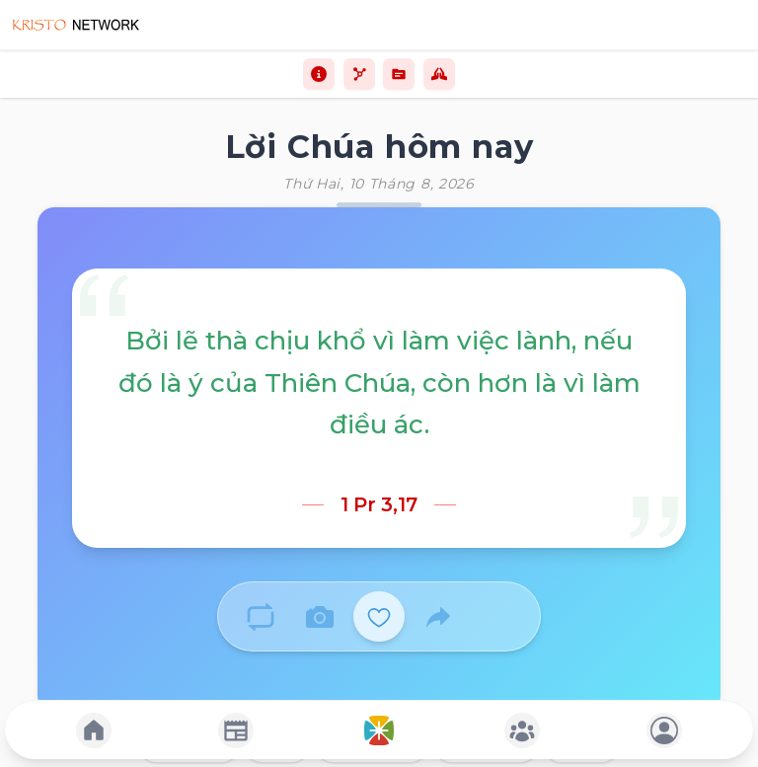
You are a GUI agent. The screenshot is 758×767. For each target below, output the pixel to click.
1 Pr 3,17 (379, 504)
